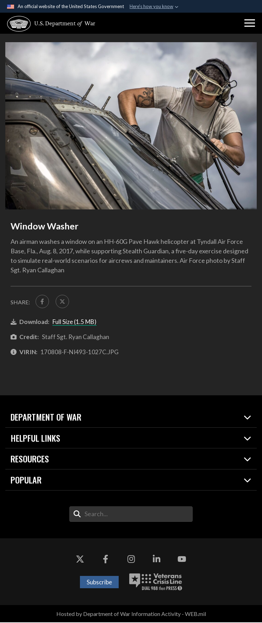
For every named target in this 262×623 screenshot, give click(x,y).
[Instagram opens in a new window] (131, 560)
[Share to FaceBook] (43, 302)
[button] (249, 23)
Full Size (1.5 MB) (74, 322)
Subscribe (99, 582)
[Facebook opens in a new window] (105, 560)
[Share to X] (63, 302)
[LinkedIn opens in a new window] (156, 560)
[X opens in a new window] (80, 560)
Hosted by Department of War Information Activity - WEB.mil (131, 614)
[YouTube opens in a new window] (182, 560)
